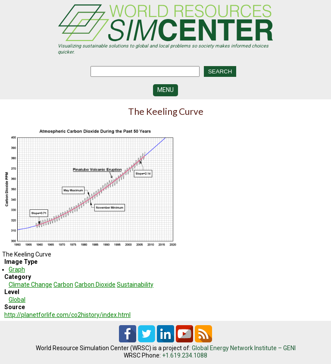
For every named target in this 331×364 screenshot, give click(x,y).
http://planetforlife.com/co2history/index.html (67, 314)
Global (17, 299)
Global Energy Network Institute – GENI (244, 348)
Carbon (63, 284)
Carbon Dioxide (95, 284)
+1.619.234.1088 (184, 355)
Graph (17, 269)
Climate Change (30, 284)
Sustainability (135, 284)
